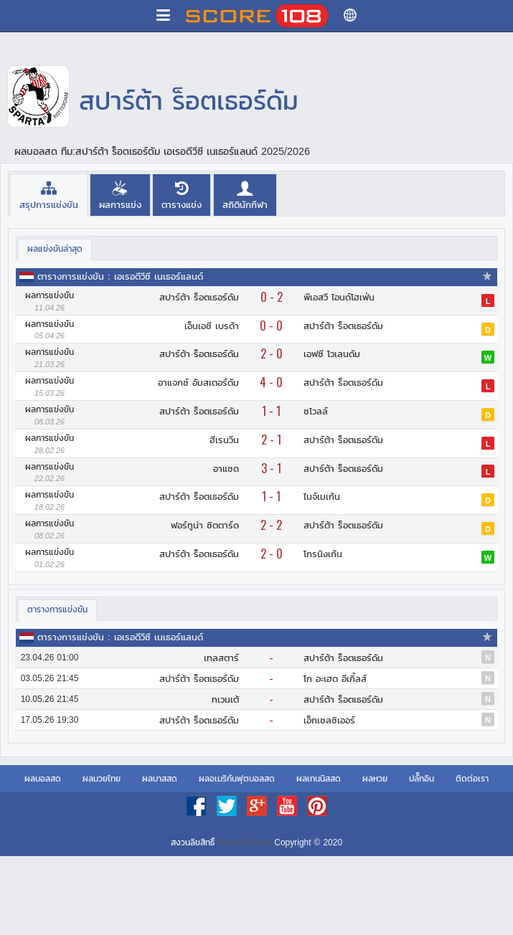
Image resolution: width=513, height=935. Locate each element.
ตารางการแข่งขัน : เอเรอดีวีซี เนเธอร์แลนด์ (120, 276)
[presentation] (49, 194)
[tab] (49, 195)
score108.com (244, 842)
